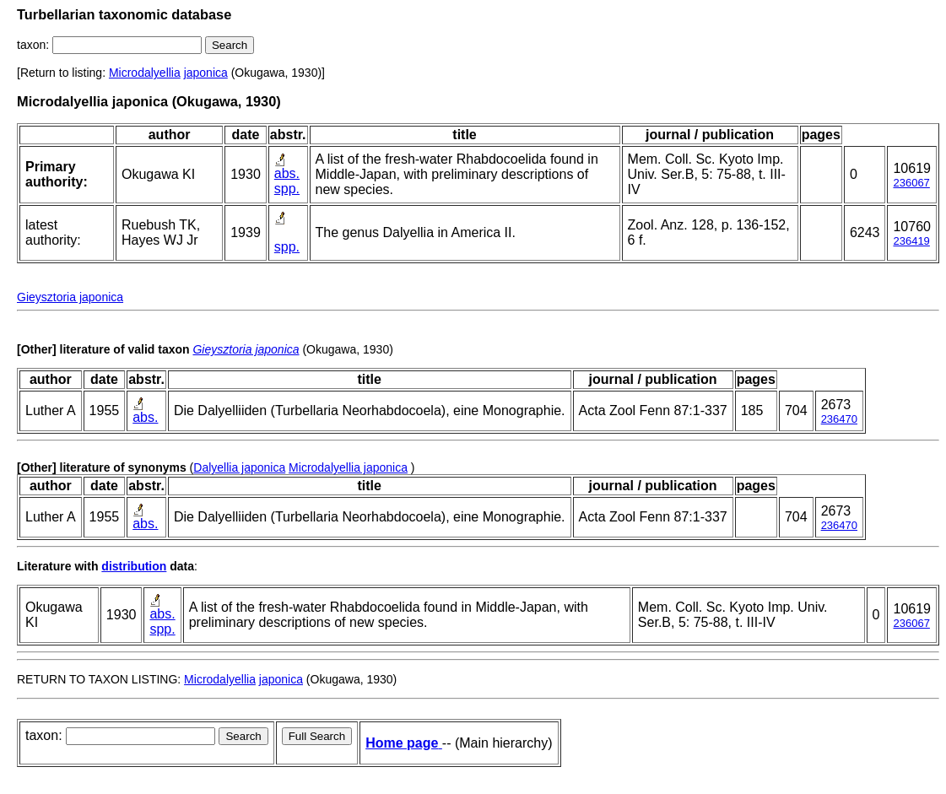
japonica (206, 72)
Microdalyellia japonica (348, 467)
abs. (287, 173)
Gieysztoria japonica (70, 297)
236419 (911, 241)
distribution (133, 566)
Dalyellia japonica (239, 467)
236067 (911, 182)
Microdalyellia (145, 72)
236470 (839, 419)
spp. (287, 188)
